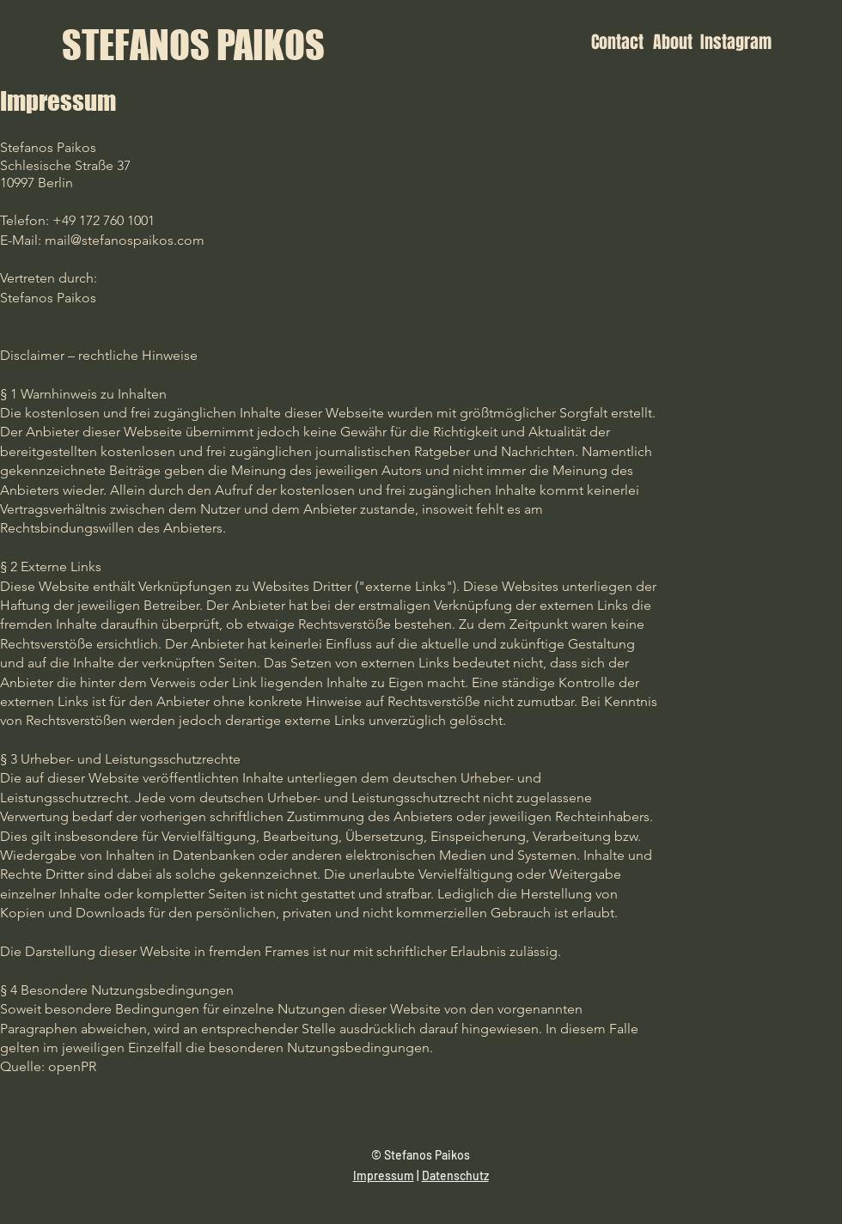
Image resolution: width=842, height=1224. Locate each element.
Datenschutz (455, 1175)
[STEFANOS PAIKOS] (193, 45)
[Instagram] (736, 42)
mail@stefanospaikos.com (124, 240)
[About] (671, 42)
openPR (72, 1066)
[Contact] (617, 42)
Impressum (383, 1175)
